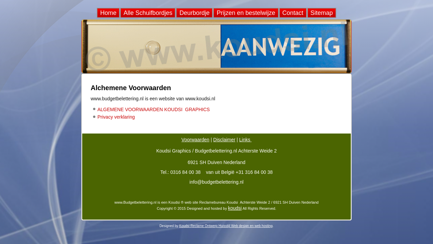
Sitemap (322, 12)
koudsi (235, 208)
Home (108, 12)
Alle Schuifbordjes (147, 12)
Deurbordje (194, 12)
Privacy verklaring (116, 117)
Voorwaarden (195, 139)
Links (245, 139)
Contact (292, 12)
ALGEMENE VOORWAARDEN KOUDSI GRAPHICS (153, 109)
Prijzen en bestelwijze (245, 12)
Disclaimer (224, 139)
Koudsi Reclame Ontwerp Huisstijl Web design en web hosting (226, 226)
